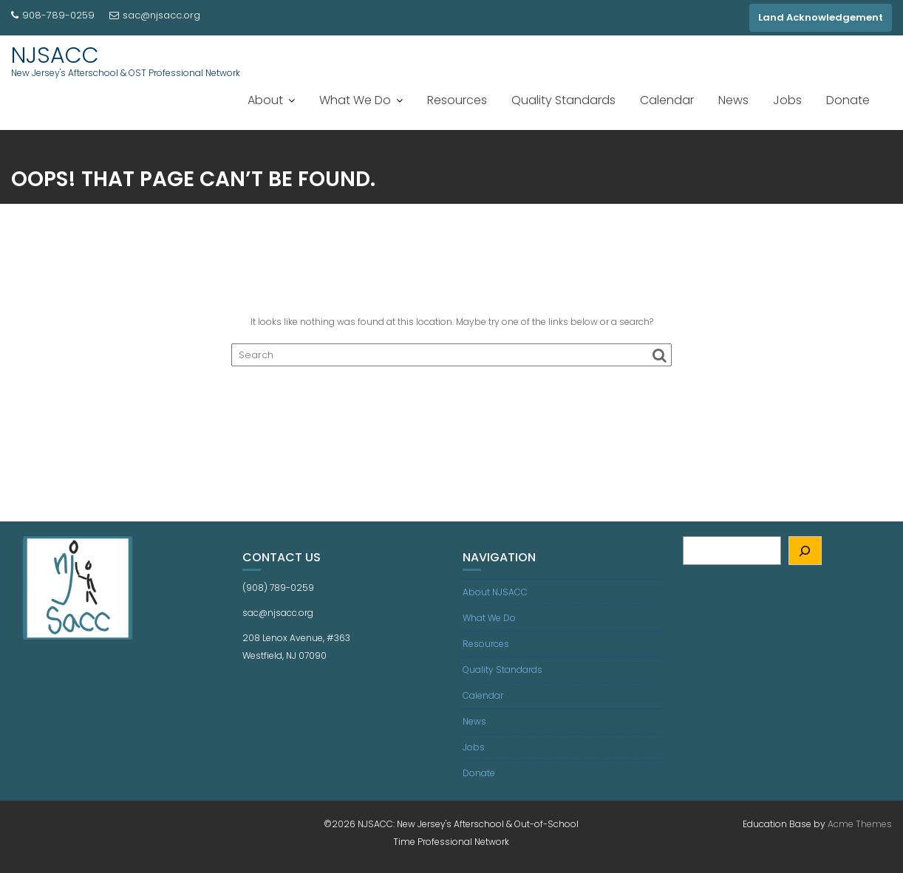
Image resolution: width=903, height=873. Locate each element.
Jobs (787, 100)
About (265, 100)
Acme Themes (860, 824)
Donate (848, 100)
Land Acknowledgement (820, 17)
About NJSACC (495, 592)
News (733, 100)
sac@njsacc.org (154, 15)
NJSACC (55, 55)
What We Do (355, 100)
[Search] (805, 550)
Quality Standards (563, 100)
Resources (457, 100)
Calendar (667, 100)
